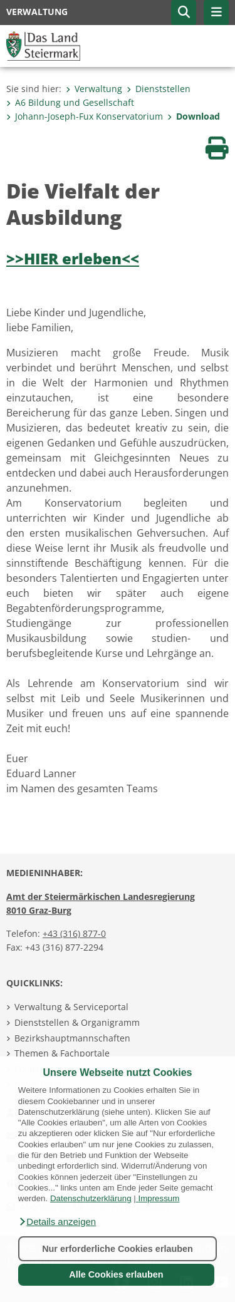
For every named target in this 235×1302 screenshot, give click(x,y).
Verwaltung (94, 89)
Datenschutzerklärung (91, 1198)
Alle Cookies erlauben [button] (116, 1274)
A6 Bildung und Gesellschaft (70, 102)
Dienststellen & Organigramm (77, 1022)
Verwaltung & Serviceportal (71, 1007)
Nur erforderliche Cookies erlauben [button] (117, 1249)
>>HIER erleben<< (72, 258)
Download (193, 116)
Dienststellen (159, 89)
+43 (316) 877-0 (74, 933)
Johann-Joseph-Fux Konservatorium (84, 116)
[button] (57, 1222)
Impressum (158, 1198)
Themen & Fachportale (62, 1053)
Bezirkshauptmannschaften (72, 1038)
